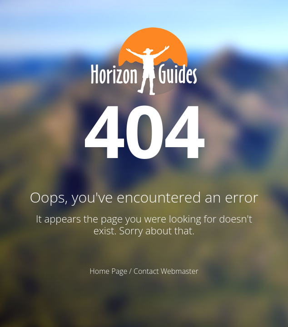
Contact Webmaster (166, 271)
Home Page (108, 271)
